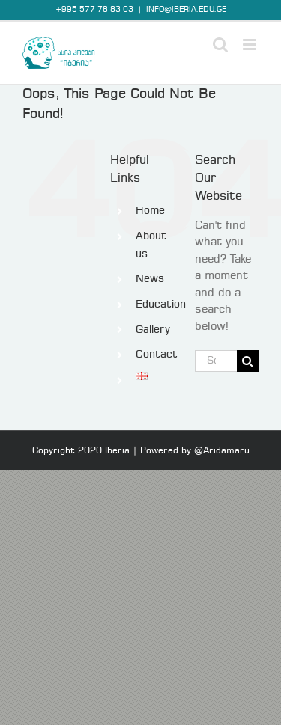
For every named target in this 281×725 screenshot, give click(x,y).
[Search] (248, 361)
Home (150, 211)
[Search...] (216, 361)
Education (161, 304)
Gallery (153, 330)
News (150, 279)
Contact (157, 354)
